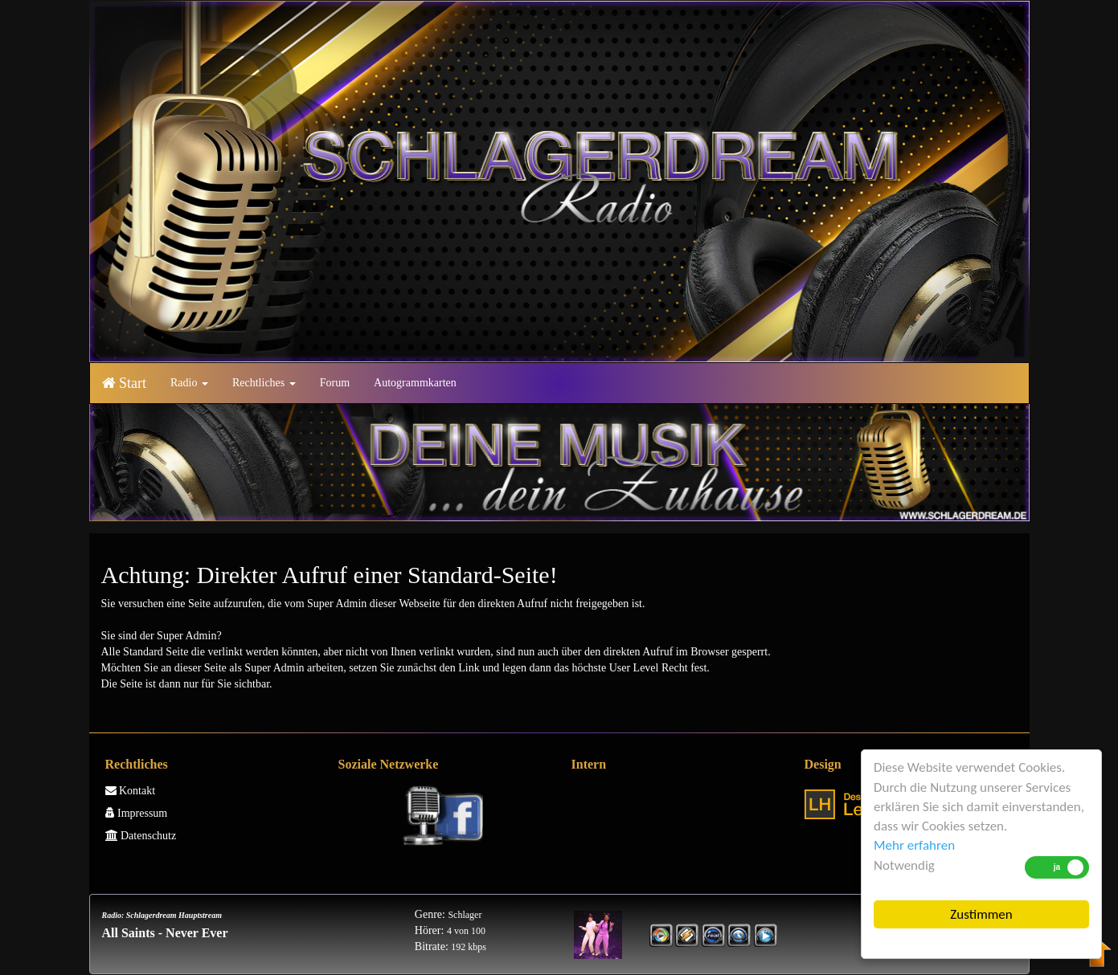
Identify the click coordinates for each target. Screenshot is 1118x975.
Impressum (136, 813)
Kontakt (130, 791)
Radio (189, 383)
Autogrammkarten (415, 383)
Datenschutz (141, 836)
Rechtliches (264, 383)
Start (124, 383)
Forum (335, 383)
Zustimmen (981, 914)
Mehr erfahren (914, 845)
